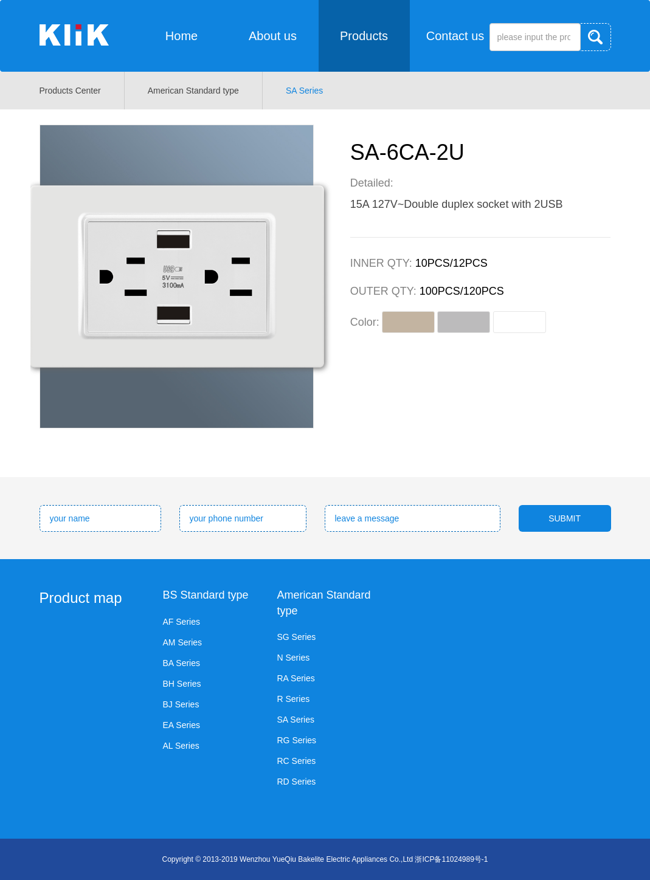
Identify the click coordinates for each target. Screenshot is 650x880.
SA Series (304, 90)
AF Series (181, 622)
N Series (293, 657)
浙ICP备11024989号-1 (451, 859)
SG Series (296, 637)
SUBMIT (564, 518)
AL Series (181, 746)
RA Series (296, 678)
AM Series (182, 642)
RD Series (296, 781)
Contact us (455, 36)
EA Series (181, 725)
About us (273, 36)
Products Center (70, 90)
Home (181, 36)
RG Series (297, 740)
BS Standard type (206, 595)
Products (364, 36)
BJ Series (181, 704)
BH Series (182, 684)
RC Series (296, 761)
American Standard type (193, 90)
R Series (293, 699)
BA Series (181, 663)
